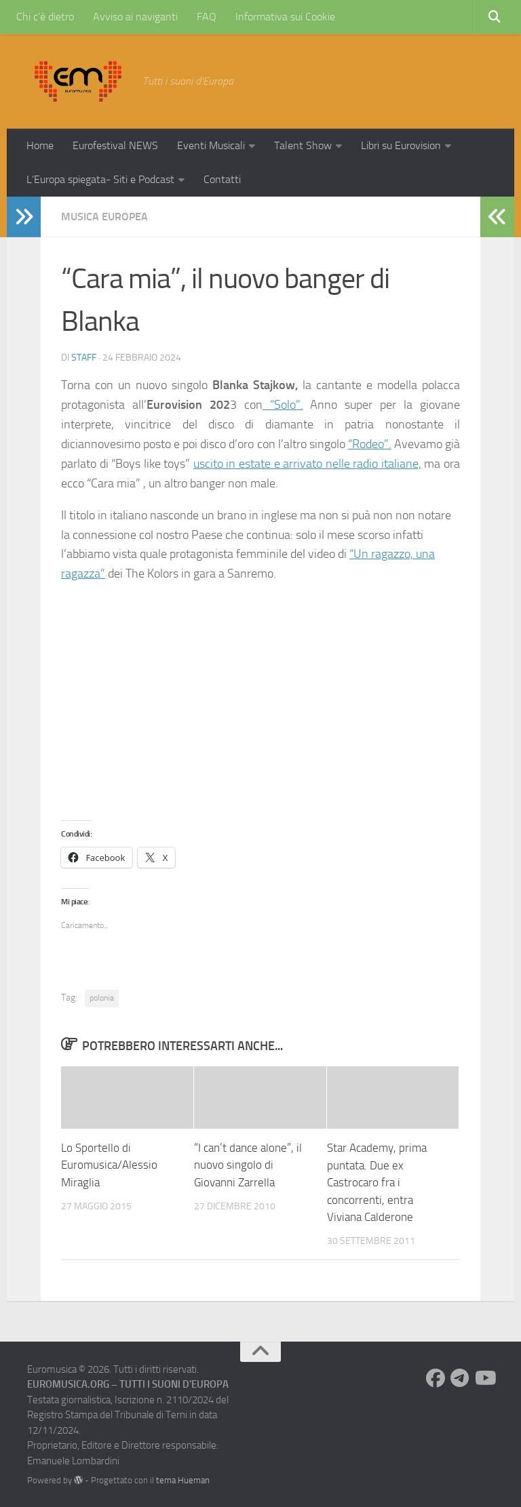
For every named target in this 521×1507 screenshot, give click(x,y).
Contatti (222, 179)
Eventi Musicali (211, 145)
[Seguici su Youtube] (484, 1376)
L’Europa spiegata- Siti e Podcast (100, 179)
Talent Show (303, 145)
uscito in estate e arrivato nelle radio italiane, (307, 463)
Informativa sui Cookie (285, 16)
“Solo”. (283, 404)
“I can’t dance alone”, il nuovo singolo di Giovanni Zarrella (248, 1164)
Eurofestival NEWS (115, 145)
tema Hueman (183, 1479)
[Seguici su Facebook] (435, 1376)
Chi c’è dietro (45, 16)
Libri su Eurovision (401, 145)
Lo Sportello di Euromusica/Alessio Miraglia (109, 1164)
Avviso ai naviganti (135, 16)
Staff (83, 357)
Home (40, 145)
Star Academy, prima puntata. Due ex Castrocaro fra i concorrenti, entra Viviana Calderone (377, 1181)
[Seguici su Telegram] (459, 1376)
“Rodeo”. (369, 443)
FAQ (206, 16)
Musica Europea (104, 216)
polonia (102, 996)
